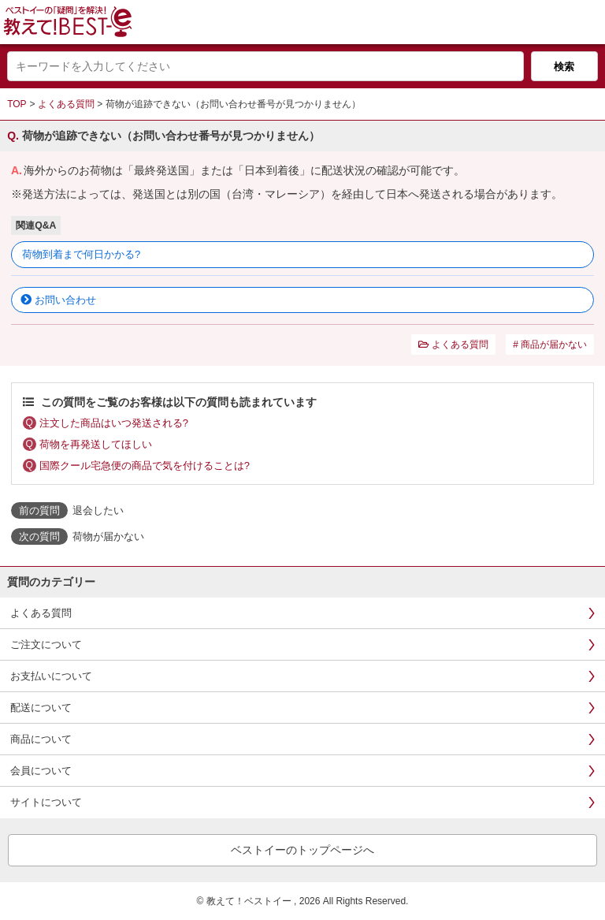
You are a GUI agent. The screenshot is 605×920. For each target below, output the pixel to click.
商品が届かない (554, 344)
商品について (41, 739)
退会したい (98, 510)
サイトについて (46, 802)
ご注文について (46, 644)
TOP (16, 104)
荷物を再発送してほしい (95, 444)
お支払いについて (51, 676)
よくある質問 (66, 104)
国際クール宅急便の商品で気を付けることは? (144, 465)
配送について (41, 707)
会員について (41, 771)
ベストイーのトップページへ (302, 850)
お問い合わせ (65, 300)
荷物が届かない (108, 536)
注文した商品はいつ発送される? (113, 423)
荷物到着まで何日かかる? (81, 254)
